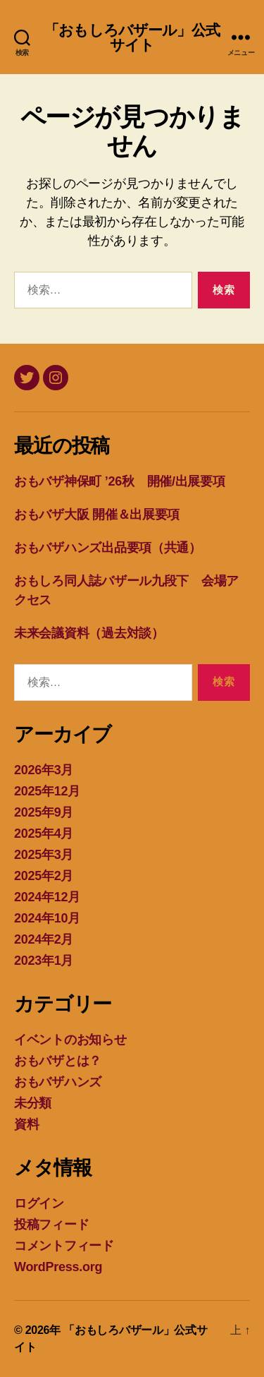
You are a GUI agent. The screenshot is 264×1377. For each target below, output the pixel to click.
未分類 (32, 1103)
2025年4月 (43, 833)
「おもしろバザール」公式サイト (132, 37)
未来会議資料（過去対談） (89, 633)
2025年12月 (47, 791)
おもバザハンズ (57, 1082)
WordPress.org (58, 1267)
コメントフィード (64, 1246)
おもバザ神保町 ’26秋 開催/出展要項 (119, 481)
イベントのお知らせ (70, 1040)
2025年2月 (43, 876)
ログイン (39, 1203)
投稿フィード (51, 1224)
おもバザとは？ (57, 1061)
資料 (26, 1124)
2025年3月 (43, 855)
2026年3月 (43, 770)
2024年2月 (43, 939)
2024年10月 (47, 918)
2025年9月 (43, 812)
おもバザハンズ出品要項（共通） (107, 548)
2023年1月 (43, 961)
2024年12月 (47, 897)
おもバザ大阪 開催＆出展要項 (97, 514)
